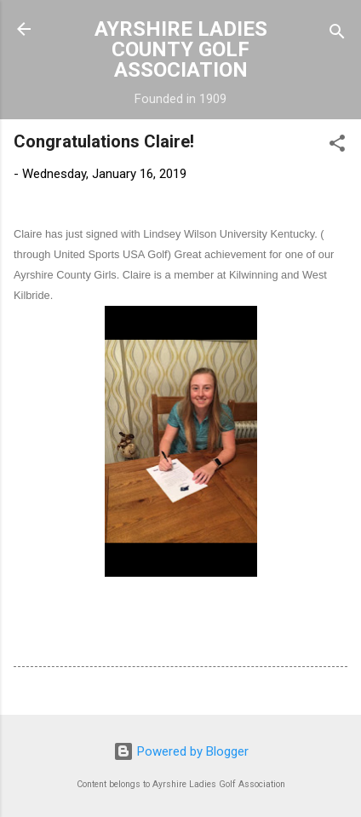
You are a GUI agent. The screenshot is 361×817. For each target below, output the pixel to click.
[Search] (337, 34)
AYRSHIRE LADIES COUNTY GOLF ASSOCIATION (181, 49)
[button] (337, 146)
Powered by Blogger (181, 751)
